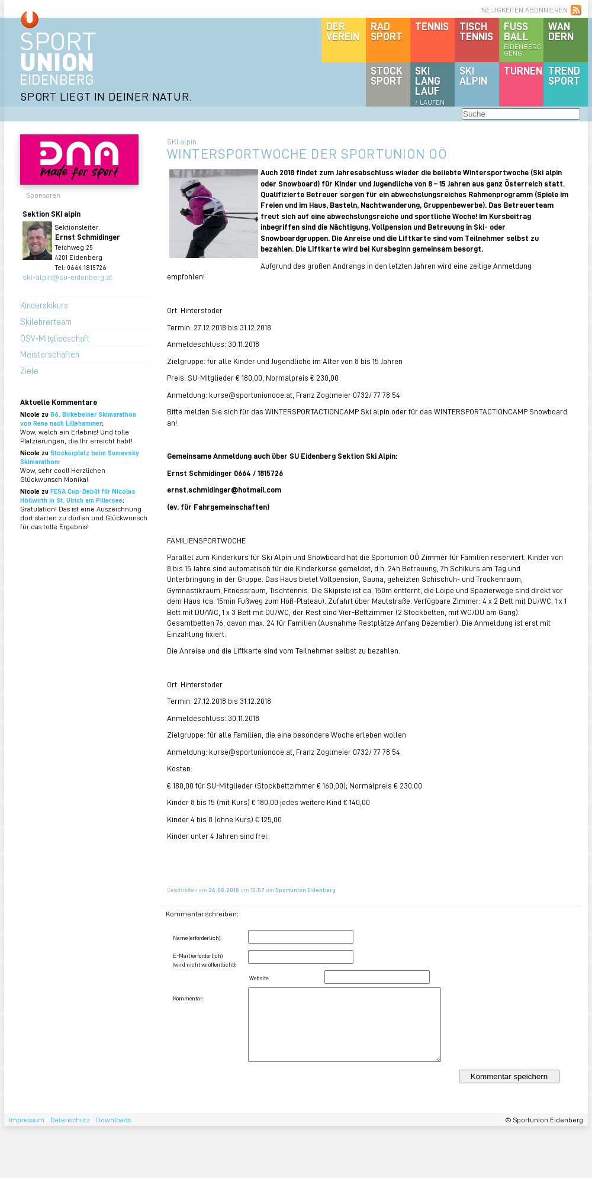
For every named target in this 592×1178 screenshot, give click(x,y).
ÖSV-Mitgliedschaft (54, 338)
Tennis (432, 26)
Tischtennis (476, 31)
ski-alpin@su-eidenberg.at (67, 277)
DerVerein (342, 31)
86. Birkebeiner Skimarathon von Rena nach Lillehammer (78, 418)
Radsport (387, 31)
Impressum (26, 1119)
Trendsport (564, 75)
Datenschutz (70, 1119)
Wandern (561, 31)
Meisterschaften (49, 354)
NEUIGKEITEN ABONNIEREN (524, 9)
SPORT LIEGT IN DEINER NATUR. (106, 96)
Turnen (523, 70)
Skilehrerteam (46, 321)
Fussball (523, 38)
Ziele (29, 370)
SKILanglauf (430, 85)
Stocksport (387, 75)
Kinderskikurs (44, 305)
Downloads (113, 1119)
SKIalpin (473, 75)
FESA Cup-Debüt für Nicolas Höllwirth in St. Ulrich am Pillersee (78, 495)
